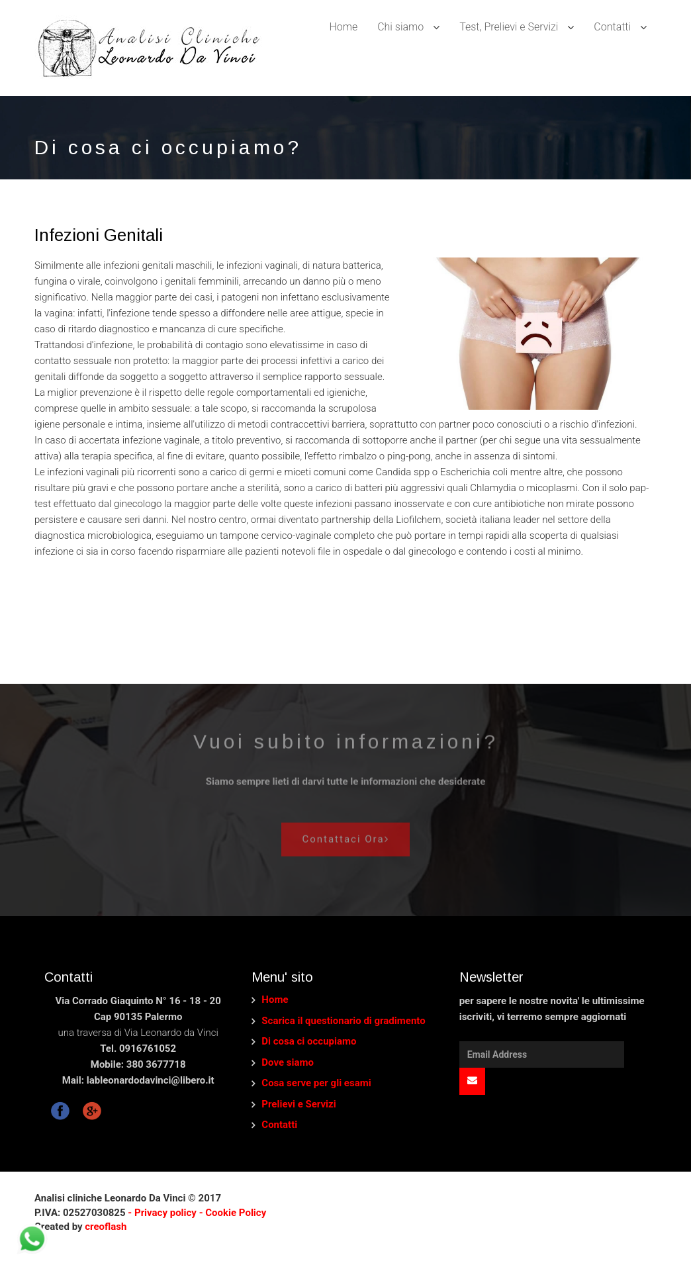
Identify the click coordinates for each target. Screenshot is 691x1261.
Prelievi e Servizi (298, 1104)
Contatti (279, 1125)
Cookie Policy (235, 1213)
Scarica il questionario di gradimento (343, 1021)
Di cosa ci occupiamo (308, 1041)
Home (343, 27)
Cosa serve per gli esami (316, 1083)
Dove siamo (287, 1062)
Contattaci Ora (345, 835)
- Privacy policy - (166, 1213)
